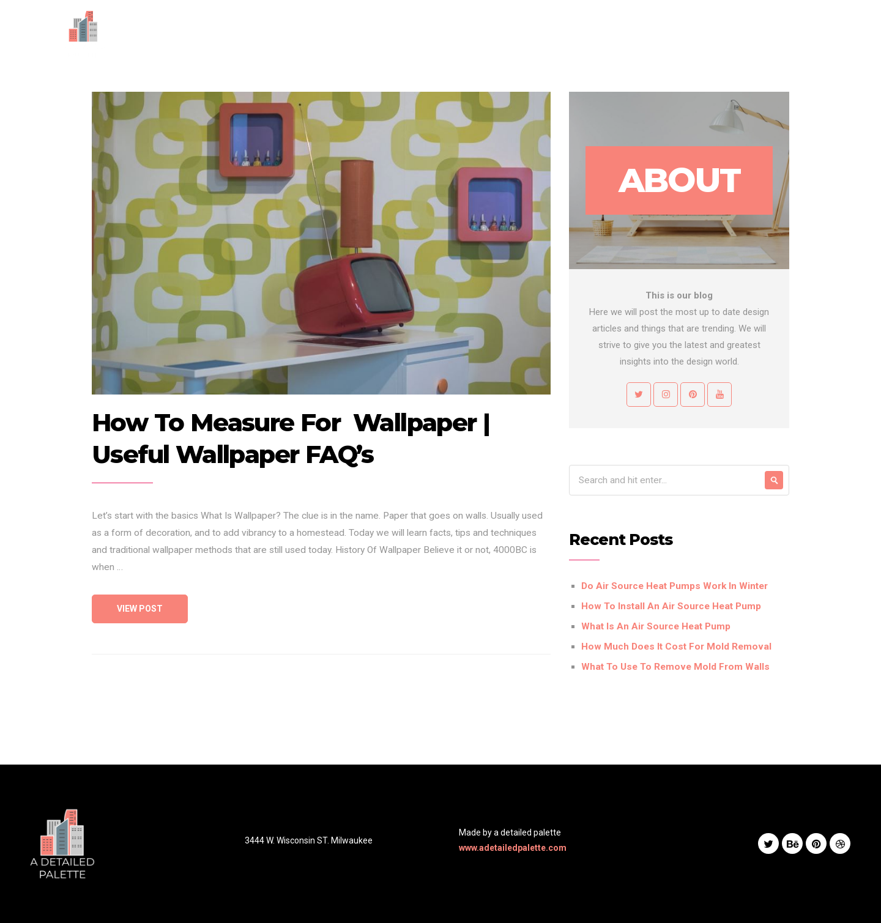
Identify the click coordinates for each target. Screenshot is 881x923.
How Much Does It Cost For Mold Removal (676, 646)
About (484, 33)
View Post (140, 608)
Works (586, 33)
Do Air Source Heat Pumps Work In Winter (674, 585)
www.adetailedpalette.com (513, 848)
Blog (628, 33)
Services (535, 33)
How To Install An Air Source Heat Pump (671, 606)
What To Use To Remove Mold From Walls (675, 666)
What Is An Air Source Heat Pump (655, 626)
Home (440, 33)
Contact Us (680, 33)
